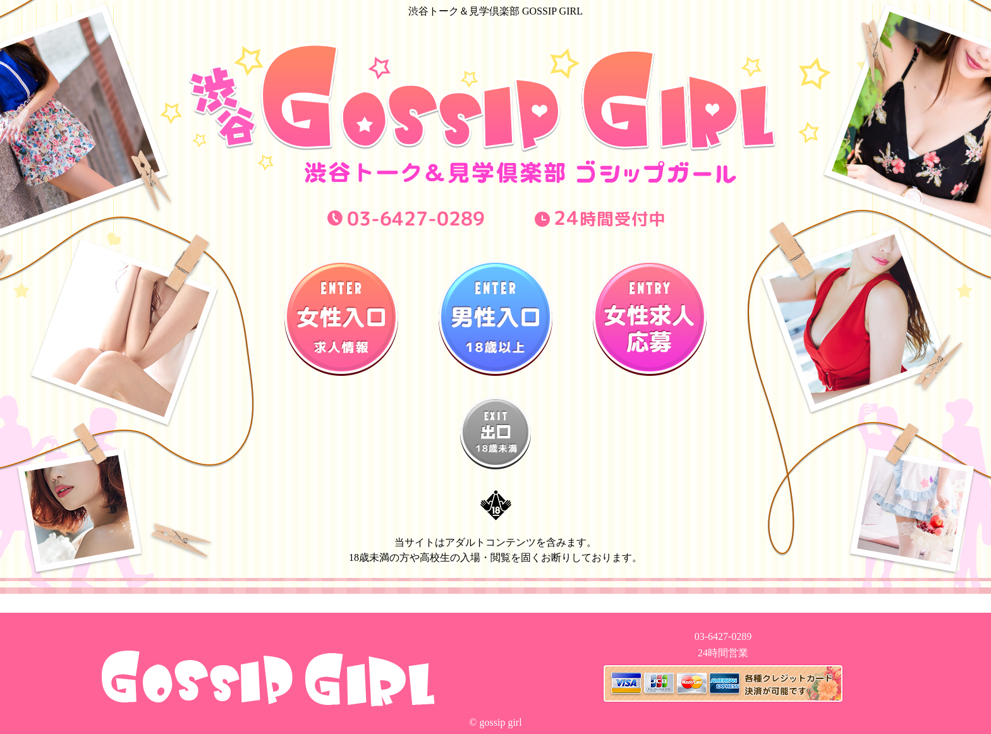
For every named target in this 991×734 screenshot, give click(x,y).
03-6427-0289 (723, 636)
